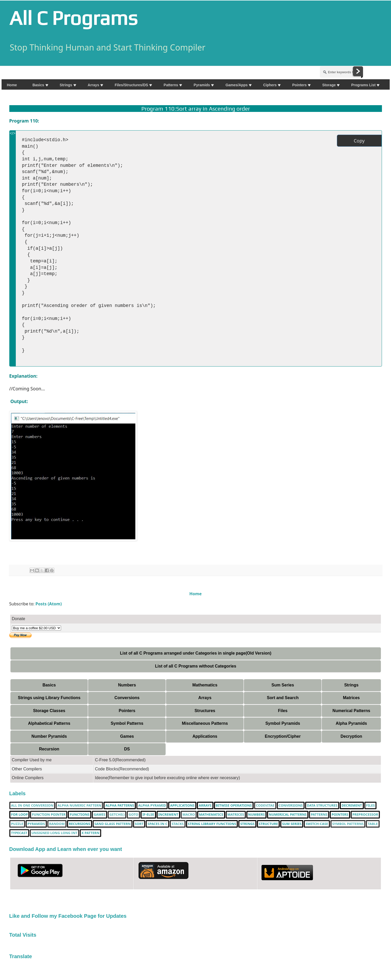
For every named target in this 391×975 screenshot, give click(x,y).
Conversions (126, 698)
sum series (291, 824)
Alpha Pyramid (152, 806)
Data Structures (322, 806)
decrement (352, 806)
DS (127, 749)
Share (15, 63)
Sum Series (282, 685)
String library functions (212, 824)
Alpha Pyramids (351, 723)
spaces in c (157, 824)
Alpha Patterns (119, 806)
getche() (116, 815)
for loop (19, 815)
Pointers (127, 710)
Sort (139, 824)
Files (282, 710)
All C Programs (73, 17)
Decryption (351, 736)
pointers (339, 815)
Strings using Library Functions (49, 698)
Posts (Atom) (48, 604)
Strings (351, 685)
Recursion (49, 749)
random (57, 824)
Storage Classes (49, 710)
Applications (205, 736)
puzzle (17, 824)
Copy (359, 141)
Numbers (127, 685)
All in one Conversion (32, 806)
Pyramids (36, 824)
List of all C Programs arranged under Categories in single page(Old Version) (195, 653)
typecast (19, 833)
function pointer (48, 815)
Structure (268, 824)
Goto (133, 815)
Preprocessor (365, 815)
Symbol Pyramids (282, 723)
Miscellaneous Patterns (205, 723)
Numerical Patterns (351, 710)
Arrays (204, 698)
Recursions (79, 824)
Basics (49, 685)
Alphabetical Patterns (49, 723)
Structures (205, 710)
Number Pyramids (49, 736)
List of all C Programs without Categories (195, 666)
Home (195, 594)
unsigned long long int (54, 833)
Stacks (178, 824)
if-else (148, 815)
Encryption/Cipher (283, 736)
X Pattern (90, 833)
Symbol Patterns (127, 723)
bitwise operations (234, 806)
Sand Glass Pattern (112, 824)
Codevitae (265, 806)
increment (168, 815)
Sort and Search (283, 698)
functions (79, 815)
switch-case (317, 824)
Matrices (351, 698)
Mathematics (204, 685)
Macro (188, 815)
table (373, 824)
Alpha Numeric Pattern (79, 806)
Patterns (319, 815)
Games (127, 736)
